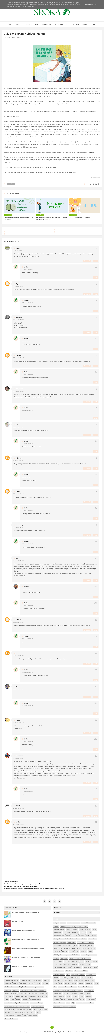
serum (38, 1011)
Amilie (85, 925)
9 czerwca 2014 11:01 (18, 460)
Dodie (76, 944)
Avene (81, 928)
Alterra (73, 925)
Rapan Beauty (65, 989)
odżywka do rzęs (24, 1005)
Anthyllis (68, 928)
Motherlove (63, 976)
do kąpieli (23, 982)
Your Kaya (61, 1002)
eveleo (18, 720)
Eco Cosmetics (58, 947)
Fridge (90, 950)
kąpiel (12, 998)
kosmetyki (15, 989)
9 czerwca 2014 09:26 (18, 250)
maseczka (25, 998)
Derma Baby (57, 944)
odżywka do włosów (37, 1005)
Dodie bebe (83, 944)
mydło (26, 1002)
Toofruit (82, 995)
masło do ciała (9, 1002)
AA (82, 922)
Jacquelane (19, 389)
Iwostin (95, 960)
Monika (26, 586)
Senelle (91, 989)
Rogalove (79, 989)
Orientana (74, 982)
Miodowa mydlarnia (59, 973)
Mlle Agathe (74, 973)
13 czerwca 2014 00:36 (18, 824)
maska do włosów (35, 998)
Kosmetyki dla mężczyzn (11, 979)
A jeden (70, 922)
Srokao (26, 267)
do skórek (31, 982)
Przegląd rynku (31, 24)
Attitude (75, 928)
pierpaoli (72, 1005)
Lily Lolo (81, 963)
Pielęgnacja (46, 24)
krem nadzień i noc (30, 995)
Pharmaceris (89, 982)
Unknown (18, 355)
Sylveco (88, 992)
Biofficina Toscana (91, 934)
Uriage (63, 998)
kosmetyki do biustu (40, 989)
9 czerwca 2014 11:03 (18, 493)
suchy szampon (9, 1014)
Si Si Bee (66, 992)
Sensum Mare (57, 992)
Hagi (87, 954)
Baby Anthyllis (57, 931)
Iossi (82, 960)
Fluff (77, 950)
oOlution (65, 1005)
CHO (66, 938)
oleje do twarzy (9, 1008)
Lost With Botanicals (59, 966)
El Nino (79, 947)
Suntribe (81, 992)
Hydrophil (67, 960)
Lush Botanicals (77, 966)
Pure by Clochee (87, 986)
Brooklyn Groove (58, 938)
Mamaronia (19, 317)
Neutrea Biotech (89, 979)
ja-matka (18, 805)
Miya (68, 973)
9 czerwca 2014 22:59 (27, 589)
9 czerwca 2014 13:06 (18, 689)
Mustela (71, 976)
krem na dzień (19, 995)
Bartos (68, 934)
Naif (66, 979)
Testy (94, 24)
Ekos (73, 947)
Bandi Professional (59, 934)
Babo (94, 928)
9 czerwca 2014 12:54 (18, 655)
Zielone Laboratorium (82, 1002)
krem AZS (35, 992)
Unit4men (56, 998)
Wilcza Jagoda (91, 998)
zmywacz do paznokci (11, 1018)
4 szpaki (56, 922)
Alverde (79, 925)
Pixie (55, 986)
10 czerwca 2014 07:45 (27, 543)
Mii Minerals (78, 970)
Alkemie (93, 922)
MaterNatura (69, 970)
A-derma (76, 922)
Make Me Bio (87, 966)
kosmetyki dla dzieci (26, 989)
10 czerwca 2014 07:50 (27, 741)
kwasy (6, 998)
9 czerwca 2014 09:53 (18, 319)
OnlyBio (67, 982)
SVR (86, 989)
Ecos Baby (67, 947)
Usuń (95, 261)
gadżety (85, 24)
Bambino (83, 931)
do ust (7, 986)
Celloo (78, 938)
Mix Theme (63, 1031)
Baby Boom (67, 931)
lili (16, 686)
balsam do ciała (25, 979)
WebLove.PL (80, 1031)
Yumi (68, 1002)
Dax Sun (84, 941)
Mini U (85, 970)
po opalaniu (43, 1008)
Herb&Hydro (64, 957)
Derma (91, 941)
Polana (67, 986)
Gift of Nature (75, 954)
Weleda (82, 998)
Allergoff (56, 925)
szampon (18, 1014)
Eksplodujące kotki (17, 920)
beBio (92, 1002)
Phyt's (96, 982)
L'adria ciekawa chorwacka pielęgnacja (23, 929)
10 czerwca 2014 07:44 (27, 443)
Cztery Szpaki (71, 941)
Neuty (55, 982)
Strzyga (18, 248)
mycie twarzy (19, 1002)
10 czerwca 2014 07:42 (27, 269)
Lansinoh (74, 963)
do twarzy (45, 982)
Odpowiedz (87, 261)
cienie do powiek (37, 979)
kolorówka (8, 989)
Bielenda (81, 934)
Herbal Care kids (74, 957)
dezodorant (8, 982)
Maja (17, 284)
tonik (24, 1014)
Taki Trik (75, 24)
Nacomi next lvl (58, 979)
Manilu (95, 966)
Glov (83, 954)
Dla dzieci (59, 24)
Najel (70, 979)
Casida (72, 938)
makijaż (18, 998)
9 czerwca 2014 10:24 (18, 391)
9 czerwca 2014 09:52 (18, 286)
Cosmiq (56, 941)
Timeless (74, 995)
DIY (67, 24)
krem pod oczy (42, 995)
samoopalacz (30, 1011)
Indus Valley (75, 960)
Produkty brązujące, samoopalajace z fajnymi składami (28, 947)
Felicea (72, 950)
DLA (79, 941)
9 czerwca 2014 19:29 (18, 722)
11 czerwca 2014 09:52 (18, 808)
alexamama (19, 756)
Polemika (73, 986)
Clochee (84, 938)
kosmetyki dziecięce (24, 992)
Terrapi (68, 995)
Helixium (56, 957)
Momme (56, 976)
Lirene (88, 963)
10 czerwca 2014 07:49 (27, 705)
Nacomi (77, 976)
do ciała (15, 982)
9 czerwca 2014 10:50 (18, 427)
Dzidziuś (90, 944)
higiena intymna (38, 986)
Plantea (61, 986)
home (9, 24)
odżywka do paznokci (11, 1005)
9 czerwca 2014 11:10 (18, 560)
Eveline (93, 947)
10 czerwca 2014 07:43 (27, 341)
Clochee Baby (92, 938)
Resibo (73, 989)
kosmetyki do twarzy (11, 992)
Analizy (17, 24)
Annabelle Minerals (59, 928)
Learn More (89, 4)
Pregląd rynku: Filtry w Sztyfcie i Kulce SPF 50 (25, 938)
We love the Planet (72, 998)
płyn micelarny (9, 1011)
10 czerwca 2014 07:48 (27, 638)
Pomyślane (11, 184)
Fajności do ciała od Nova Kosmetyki (23, 965)
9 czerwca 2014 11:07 (18, 527)
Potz (79, 986)
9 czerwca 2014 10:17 (18, 357)
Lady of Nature (58, 963)
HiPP (88, 957)
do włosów (14, 986)
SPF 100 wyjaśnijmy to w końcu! (79, 218)
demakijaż (46, 979)
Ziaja (73, 1002)
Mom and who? (91, 973)
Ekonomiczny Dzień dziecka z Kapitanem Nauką (26, 956)
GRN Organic (57, 954)
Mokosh (82, 973)
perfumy (36, 1008)
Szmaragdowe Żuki (59, 995)
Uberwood (88, 995)
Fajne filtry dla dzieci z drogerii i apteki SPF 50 (25, 911)
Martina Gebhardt (58, 970)
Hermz (83, 957)
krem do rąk (43, 992)
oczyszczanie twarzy (36, 1002)
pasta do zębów (20, 1008)
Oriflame (81, 982)
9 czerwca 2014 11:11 (18, 622)
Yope (55, 1002)
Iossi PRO (88, 960)
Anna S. (18, 491)
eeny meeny (57, 1005)
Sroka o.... (41, 1031)
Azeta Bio (88, 928)
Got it (97, 4)
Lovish (69, 966)
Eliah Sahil (86, 947)
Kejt (17, 424)
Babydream (75, 931)
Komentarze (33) (16, 37)
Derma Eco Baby (67, 944)
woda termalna (32, 1014)
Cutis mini (63, 941)
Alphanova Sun (65, 925)
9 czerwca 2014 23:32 (18, 758)
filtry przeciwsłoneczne (25, 986)
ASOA (87, 922)
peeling (29, 1008)
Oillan (60, 982)
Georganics (66, 954)
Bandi (89, 931)
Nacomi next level (87, 976)
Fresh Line (83, 950)
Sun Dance (74, 992)
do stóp (38, 982)
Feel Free (65, 950)
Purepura (56, 989)
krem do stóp (9, 995)
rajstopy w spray (20, 1011)
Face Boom (57, 950)
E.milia (18, 822)
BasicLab (74, 934)
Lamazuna (67, 963)
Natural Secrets (78, 979)
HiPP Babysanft (58, 960)
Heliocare (93, 954)
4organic (63, 922)
